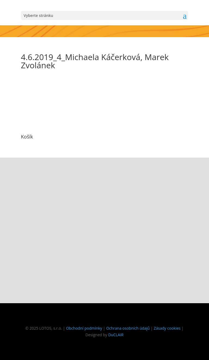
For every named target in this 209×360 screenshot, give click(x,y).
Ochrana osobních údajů (128, 328)
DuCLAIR (116, 334)
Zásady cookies (167, 328)
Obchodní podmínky (84, 328)
